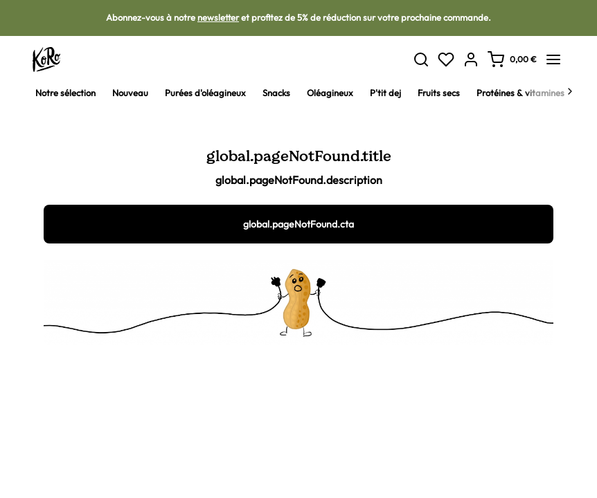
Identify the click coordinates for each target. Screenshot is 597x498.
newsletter (218, 17)
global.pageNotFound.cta (298, 224)
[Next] (570, 92)
